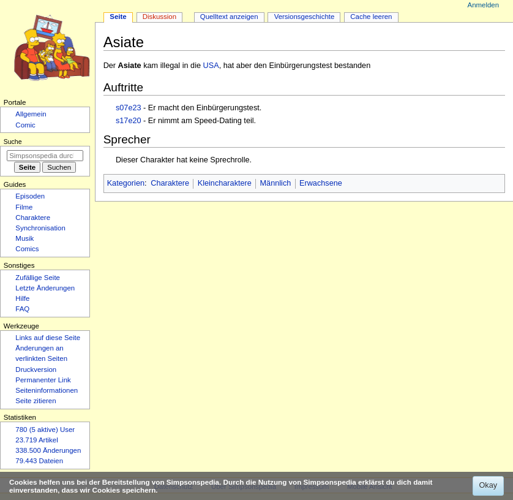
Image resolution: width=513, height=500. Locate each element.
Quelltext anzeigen (229, 16)
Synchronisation (40, 228)
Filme (23, 207)
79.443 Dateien (39, 460)
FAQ (22, 308)
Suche (13, 141)
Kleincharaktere (225, 183)
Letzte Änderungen (45, 288)
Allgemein (30, 114)
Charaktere (170, 183)
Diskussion (159, 16)
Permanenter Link (42, 380)
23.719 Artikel (36, 440)
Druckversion (35, 369)
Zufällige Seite (37, 277)
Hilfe (22, 298)
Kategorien (125, 183)
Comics (27, 248)
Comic (25, 125)
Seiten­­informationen (46, 390)
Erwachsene (320, 183)
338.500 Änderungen (48, 450)
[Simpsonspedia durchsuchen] (45, 155)
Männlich (275, 183)
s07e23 (128, 108)
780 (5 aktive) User (45, 429)
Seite (118, 16)
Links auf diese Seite (47, 337)
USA (211, 65)
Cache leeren (371, 16)
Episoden (30, 196)
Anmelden (484, 5)
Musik (24, 238)
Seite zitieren (35, 400)
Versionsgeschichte (304, 16)
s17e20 (128, 120)
